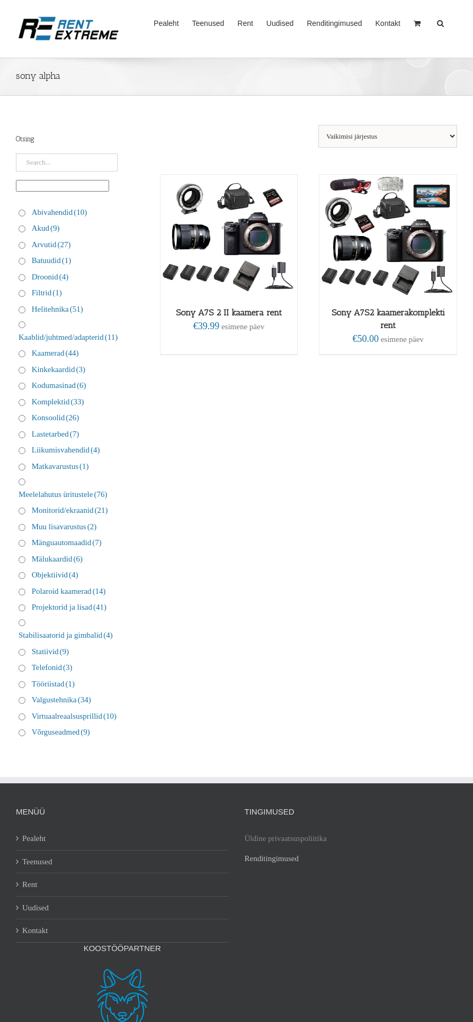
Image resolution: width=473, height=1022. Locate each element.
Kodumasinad (59, 385)
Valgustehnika (61, 699)
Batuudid (52, 260)
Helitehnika (57, 309)
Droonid (50, 277)
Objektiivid (55, 575)
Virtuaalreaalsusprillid (74, 716)
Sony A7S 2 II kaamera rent (229, 312)
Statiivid (50, 651)
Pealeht (34, 838)
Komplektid (58, 401)
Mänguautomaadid (67, 542)
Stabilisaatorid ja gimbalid (66, 635)
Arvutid (51, 244)
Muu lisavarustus (64, 526)
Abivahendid (59, 212)
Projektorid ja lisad (69, 607)
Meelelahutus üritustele (63, 494)
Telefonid (52, 667)
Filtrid (47, 292)
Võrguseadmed (61, 732)
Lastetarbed (55, 434)
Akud (46, 228)
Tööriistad (53, 684)
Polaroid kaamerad (69, 591)
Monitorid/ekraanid (70, 510)
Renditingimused (272, 858)
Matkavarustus (60, 466)
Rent (29, 884)
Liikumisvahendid (66, 450)
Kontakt (35, 930)
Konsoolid (55, 417)
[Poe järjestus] (387, 136)
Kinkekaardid (58, 369)
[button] (440, 22)
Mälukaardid (57, 559)
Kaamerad (55, 353)
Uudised (35, 907)
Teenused (37, 861)
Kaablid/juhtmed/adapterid (68, 337)
